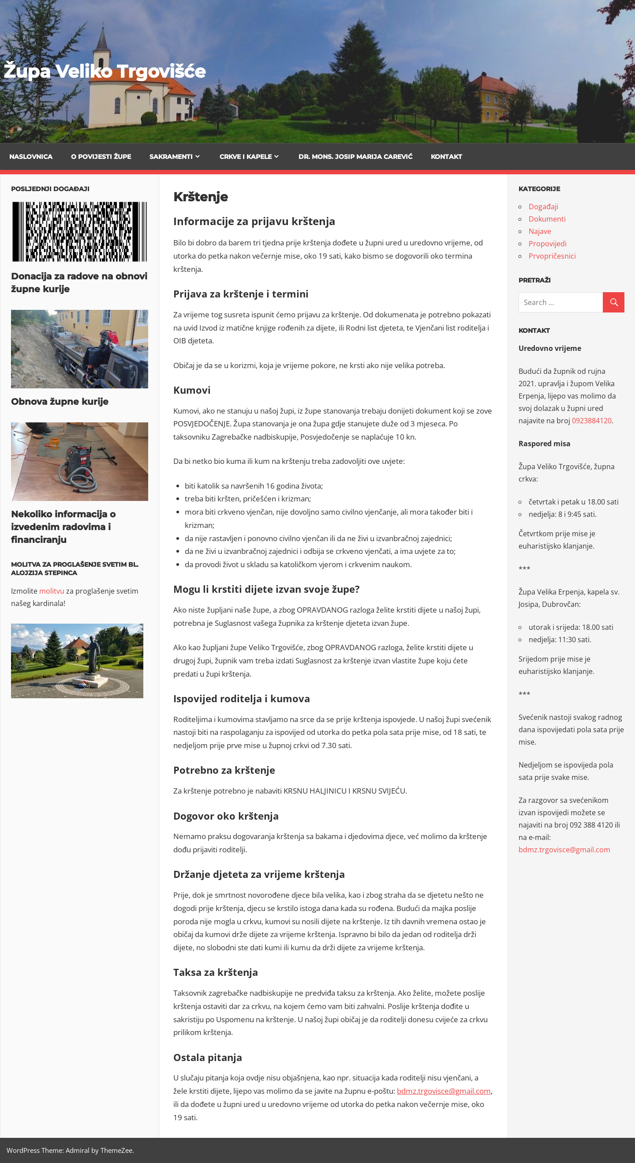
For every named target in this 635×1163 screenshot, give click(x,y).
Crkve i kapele (246, 157)
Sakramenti (171, 157)
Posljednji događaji (50, 189)
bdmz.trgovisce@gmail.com (444, 1091)
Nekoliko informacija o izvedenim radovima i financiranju (63, 527)
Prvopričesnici (552, 256)
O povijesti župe (101, 157)
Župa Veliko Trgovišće (104, 71)
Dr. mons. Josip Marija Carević (355, 157)
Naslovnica (30, 157)
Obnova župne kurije (59, 401)
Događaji (543, 206)
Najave (540, 231)
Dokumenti (547, 219)
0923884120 (592, 420)
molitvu (51, 591)
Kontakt (446, 157)
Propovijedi (548, 243)
